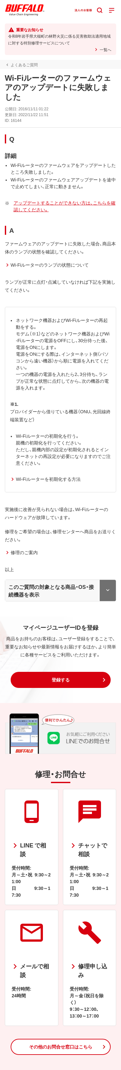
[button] (61, 680)
